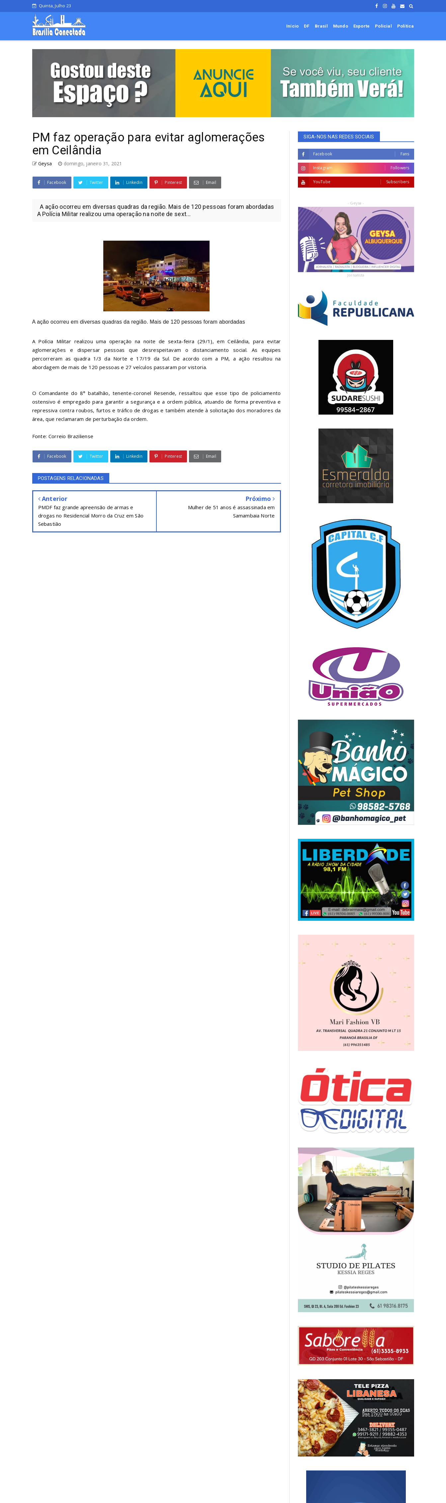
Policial (383, 26)
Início (292, 26)
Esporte (361, 26)
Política (405, 26)
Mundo (340, 26)
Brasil (321, 26)
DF (306, 26)
